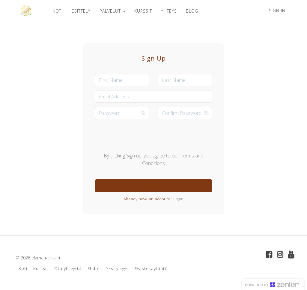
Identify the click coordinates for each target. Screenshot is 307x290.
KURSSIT (143, 11)
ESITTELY (81, 11)
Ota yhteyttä (68, 268)
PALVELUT (112, 11)
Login (177, 199)
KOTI (58, 11)
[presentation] (153, 135)
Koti (23, 268)
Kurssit (40, 268)
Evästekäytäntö (151, 268)
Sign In (277, 10)
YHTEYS (169, 11)
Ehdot (94, 268)
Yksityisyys (117, 268)
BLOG (192, 11)
